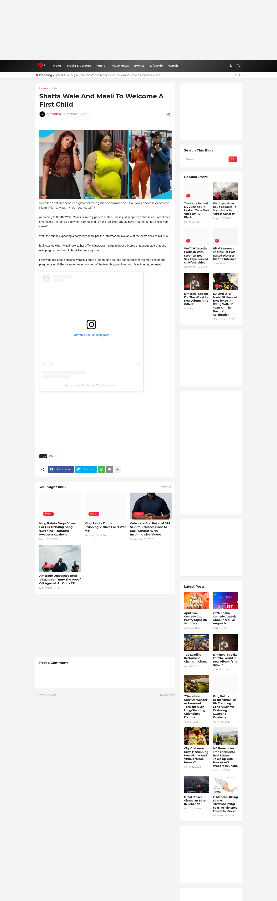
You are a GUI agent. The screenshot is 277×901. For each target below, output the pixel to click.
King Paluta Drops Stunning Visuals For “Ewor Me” (105, 527)
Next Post (166, 695)
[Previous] (235, 75)
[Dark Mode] (231, 65)
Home (43, 88)
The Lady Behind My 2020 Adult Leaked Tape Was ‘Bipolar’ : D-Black (196, 210)
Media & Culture (79, 65)
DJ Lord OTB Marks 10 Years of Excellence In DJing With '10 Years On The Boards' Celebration (225, 304)
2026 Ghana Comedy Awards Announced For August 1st (224, 618)
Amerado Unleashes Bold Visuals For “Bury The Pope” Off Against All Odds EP (60, 579)
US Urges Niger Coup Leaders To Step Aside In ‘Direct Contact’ (224, 209)
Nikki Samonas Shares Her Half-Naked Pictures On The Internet (224, 254)
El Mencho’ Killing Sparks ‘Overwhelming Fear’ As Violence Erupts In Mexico (225, 804)
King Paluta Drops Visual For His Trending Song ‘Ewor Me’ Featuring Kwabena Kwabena (58, 528)
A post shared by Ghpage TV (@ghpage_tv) (91, 385)
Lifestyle (156, 65)
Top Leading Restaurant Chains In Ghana (196, 658)
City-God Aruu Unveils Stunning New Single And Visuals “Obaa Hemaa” (196, 755)
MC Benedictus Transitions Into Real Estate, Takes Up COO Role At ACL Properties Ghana (225, 757)
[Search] (238, 65)
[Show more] (117, 469)
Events (139, 65)
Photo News (120, 65)
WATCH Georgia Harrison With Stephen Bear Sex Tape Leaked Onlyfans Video (108, 75)
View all (166, 487)
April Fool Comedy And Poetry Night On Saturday (195, 618)
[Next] (240, 75)
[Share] (168, 114)
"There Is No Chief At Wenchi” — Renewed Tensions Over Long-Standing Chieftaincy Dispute (196, 706)
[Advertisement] (138, 30)
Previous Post (47, 695)
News (57, 65)
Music (100, 65)
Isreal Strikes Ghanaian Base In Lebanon (195, 800)
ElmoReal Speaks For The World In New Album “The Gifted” (196, 299)
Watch (173, 65)
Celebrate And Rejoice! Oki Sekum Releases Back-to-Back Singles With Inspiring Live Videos (150, 528)
